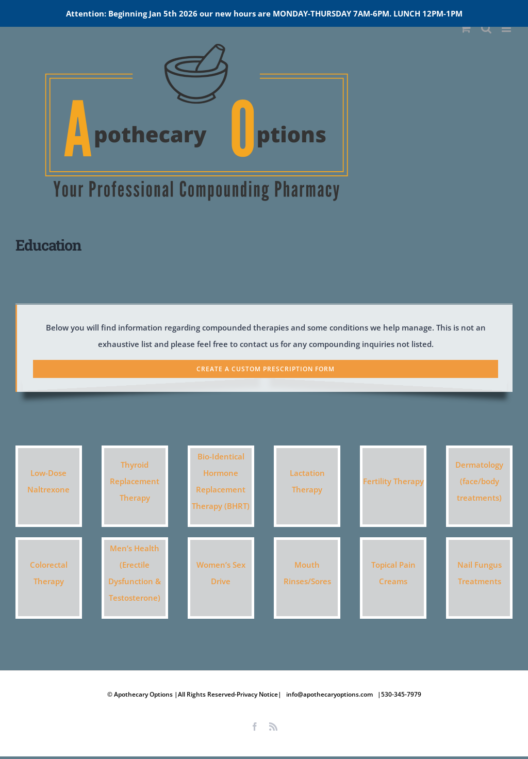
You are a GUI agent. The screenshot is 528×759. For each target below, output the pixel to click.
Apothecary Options (144, 694)
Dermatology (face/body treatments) (479, 481)
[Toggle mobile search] (486, 28)
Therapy (135, 497)
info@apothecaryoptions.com (329, 694)
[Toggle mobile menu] (507, 28)
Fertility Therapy (393, 481)
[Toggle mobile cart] (465, 28)
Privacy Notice (257, 694)
